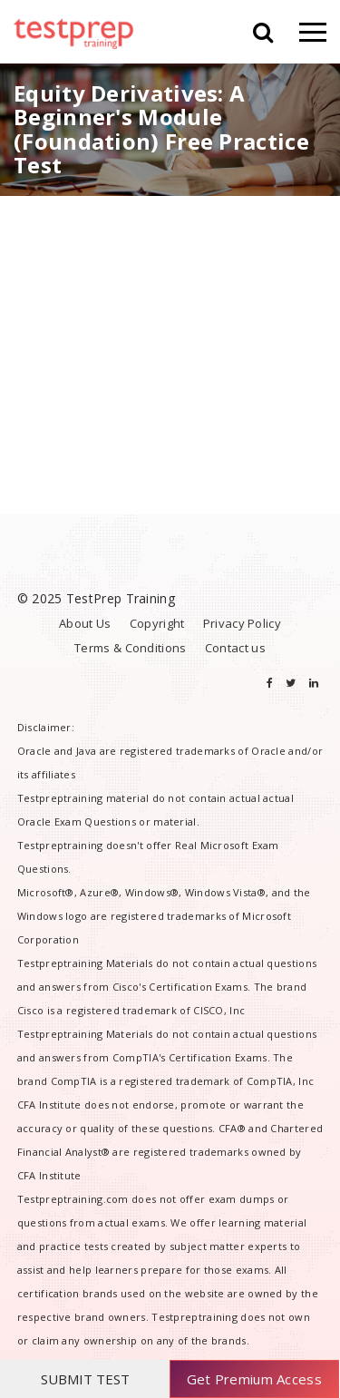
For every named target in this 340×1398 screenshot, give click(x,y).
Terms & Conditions (130, 648)
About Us (85, 623)
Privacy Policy (242, 623)
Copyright (157, 623)
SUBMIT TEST (85, 1379)
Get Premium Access (254, 1379)
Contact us (235, 648)
